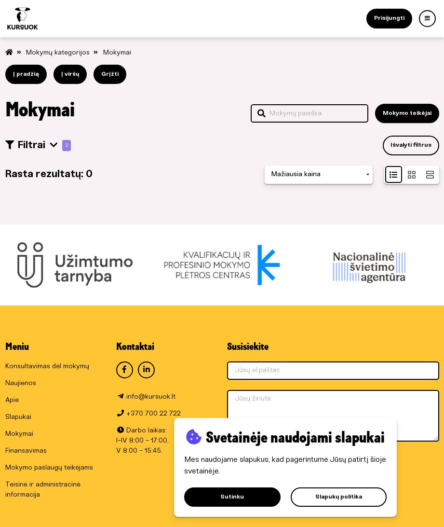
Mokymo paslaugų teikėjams (49, 468)
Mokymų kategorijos (59, 52)
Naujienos (20, 383)
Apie (12, 400)
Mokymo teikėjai (407, 113)
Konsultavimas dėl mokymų (47, 366)
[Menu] (427, 18)
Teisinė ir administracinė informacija (43, 490)
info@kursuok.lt (150, 397)
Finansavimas (26, 451)
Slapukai (18, 417)
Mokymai (117, 52)
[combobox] (319, 175)
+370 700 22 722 (153, 413)
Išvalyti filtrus (410, 145)
